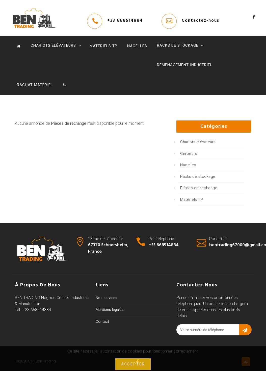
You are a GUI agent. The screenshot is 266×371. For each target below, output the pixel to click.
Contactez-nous (200, 20)
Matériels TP (103, 46)
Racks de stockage (177, 45)
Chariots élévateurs (53, 45)
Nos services (106, 297)
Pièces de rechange (198, 188)
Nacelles (137, 46)
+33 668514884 (125, 20)
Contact (102, 321)
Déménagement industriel (184, 65)
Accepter (133, 364)
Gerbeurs (188, 153)
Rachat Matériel (35, 85)
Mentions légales (110, 309)
